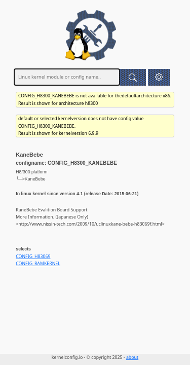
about (132, 357)
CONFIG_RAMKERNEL (38, 264)
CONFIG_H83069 (33, 256)
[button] (159, 77)
